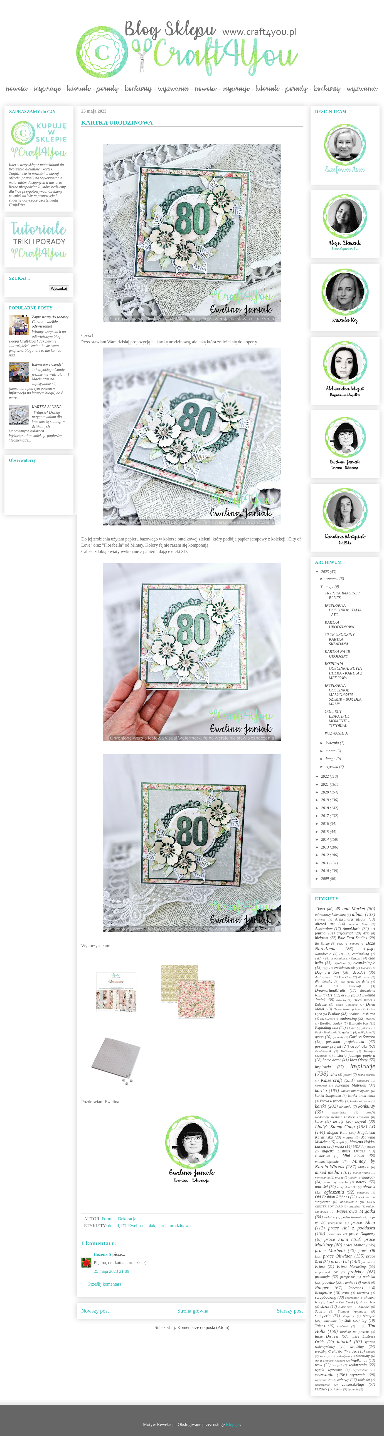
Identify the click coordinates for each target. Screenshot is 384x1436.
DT (330, 995)
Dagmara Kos (327, 972)
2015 (325, 832)
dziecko (341, 1000)
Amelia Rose (358, 924)
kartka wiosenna (360, 1101)
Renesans (355, 1288)
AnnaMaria (352, 929)
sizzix (325, 1306)
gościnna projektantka (345, 1042)
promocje (322, 1277)
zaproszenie (322, 1384)
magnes (348, 1137)
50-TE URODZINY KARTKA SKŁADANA (340, 639)
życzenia (353, 1389)
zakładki (364, 1380)
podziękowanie (351, 1217)
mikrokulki (322, 1156)
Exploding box (326, 1028)
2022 (325, 776)
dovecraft (354, 986)
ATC (366, 933)
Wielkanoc (359, 1360)
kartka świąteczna (328, 1096)
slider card (345, 1306)
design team (323, 977)
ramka (348, 1282)
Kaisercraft (331, 1080)
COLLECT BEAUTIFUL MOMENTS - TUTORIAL (337, 719)
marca (331, 751)
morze (339, 1177)
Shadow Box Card (340, 1302)
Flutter (351, 1028)
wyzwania (324, 1374)
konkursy (366, 1106)
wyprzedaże (360, 1369)
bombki (354, 943)
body (340, 943)
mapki (340, 1142)
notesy (361, 1182)
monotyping (322, 1177)
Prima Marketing (351, 1266)
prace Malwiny (355, 1245)
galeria (347, 1032)
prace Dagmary (362, 1234)
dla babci (364, 977)
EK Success (327, 1018)
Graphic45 (358, 1046)
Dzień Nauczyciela (346, 1009)
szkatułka (330, 1321)
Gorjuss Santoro (362, 1037)
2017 (325, 816)
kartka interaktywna (355, 1091)
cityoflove (340, 963)
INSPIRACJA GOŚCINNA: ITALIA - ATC (343, 610)
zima (339, 1389)
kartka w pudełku (332, 1101)
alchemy (320, 919)
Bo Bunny (322, 944)
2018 (325, 808)
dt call (113, 1225)
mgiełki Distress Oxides (343, 1151)
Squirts (320, 1311)
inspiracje (362, 1066)
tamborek (343, 1326)
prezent (366, 1262)
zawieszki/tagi (353, 1384)
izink (333, 1075)
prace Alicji (363, 1222)
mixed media (327, 1172)
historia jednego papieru (354, 1055)
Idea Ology (358, 1060)
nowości (321, 1187)
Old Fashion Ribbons (332, 1197)
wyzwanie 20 (323, 1380)
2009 (325, 879)
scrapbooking (325, 1297)
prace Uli (340, 1261)
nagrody (368, 1177)
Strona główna (193, 1311)
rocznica (363, 1293)
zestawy (321, 1389)
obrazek (369, 1187)
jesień (347, 1075)
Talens (320, 1326)
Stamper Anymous (352, 1311)
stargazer (349, 1316)
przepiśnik (347, 1277)
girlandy (338, 1037)
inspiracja (323, 1067)
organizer (355, 1206)
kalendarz (363, 1080)
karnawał (321, 1085)
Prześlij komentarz (105, 1284)
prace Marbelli (330, 1250)
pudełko (329, 1282)
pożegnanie (335, 1222)
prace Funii (336, 1239)
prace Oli (366, 1251)
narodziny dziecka (336, 1182)
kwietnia (333, 743)
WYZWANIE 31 (337, 733)
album (358, 914)
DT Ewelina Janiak (138, 1225)
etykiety (370, 1018)
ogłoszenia (334, 1192)
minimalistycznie (327, 1162)
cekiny (319, 958)
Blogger (233, 1424)
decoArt (359, 972)
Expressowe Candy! (47, 364)
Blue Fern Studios (352, 938)
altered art (324, 924)
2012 (325, 855)
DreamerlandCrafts (330, 990)
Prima (320, 1266)
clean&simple (364, 963)
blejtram (321, 938)
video (353, 1351)
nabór (353, 1177)
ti (358, 1326)
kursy (319, 1121)
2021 (325, 784)
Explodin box (358, 1023)
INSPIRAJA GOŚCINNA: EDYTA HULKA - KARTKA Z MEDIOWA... (343, 671)
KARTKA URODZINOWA (339, 624)
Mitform (364, 1167)
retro (345, 1293)
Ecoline (334, 1014)
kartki (320, 1106)
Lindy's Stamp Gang (335, 1126)
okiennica (363, 1192)
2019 (325, 800)
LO (372, 1126)
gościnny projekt (328, 1046)
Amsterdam (324, 929)
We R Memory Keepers (330, 1360)
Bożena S (102, 1254)
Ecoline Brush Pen (362, 1014)
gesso (319, 1037)
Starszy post (290, 1311)
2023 (325, 572)
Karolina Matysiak (350, 1085)
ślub (347, 1320)
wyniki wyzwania (328, 1370)
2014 (325, 839)
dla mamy (347, 981)
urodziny (357, 1347)
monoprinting (361, 1172)
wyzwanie (357, 1375)
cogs (326, 967)
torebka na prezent (354, 1332)
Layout (360, 1121)
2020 (325, 792)
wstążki (337, 1365)
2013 (325, 847)
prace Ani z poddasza (351, 1228)
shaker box (367, 1302)
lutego (331, 759)
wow (318, 1365)
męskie (371, 1146)
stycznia (332, 767)
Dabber (365, 967)
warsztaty (363, 1356)
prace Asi (334, 1234)
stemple (369, 1316)
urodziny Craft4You (329, 1351)
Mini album (353, 1156)
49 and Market (350, 908)
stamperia (323, 1316)
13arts (320, 909)
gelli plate (364, 1032)
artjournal (345, 933)
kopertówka (339, 1112)
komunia (345, 1106)
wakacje (325, 1356)
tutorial (344, 1341)
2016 (325, 824)
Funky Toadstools (326, 1032)
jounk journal (366, 1074)
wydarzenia (358, 1365)
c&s (341, 954)
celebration (338, 958)
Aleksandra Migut (350, 919)
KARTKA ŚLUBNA (47, 407)
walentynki (343, 1356)
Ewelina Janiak (331, 1023)
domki (319, 986)
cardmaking (360, 954)
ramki (366, 1282)
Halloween (347, 1051)
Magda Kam (337, 1132)
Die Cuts (345, 977)
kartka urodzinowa (174, 1225)
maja (330, 586)
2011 (325, 863)
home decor (332, 1060)
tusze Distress (327, 1336)
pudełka (369, 1277)
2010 (325, 871)
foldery (365, 1028)
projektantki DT (326, 1272)
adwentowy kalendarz (330, 915)
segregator (352, 1297)
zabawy (343, 1380)
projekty (355, 1271)
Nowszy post (95, 1311)
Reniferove (323, 1293)
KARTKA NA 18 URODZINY (337, 653)
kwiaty (338, 1121)
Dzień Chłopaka (347, 1004)
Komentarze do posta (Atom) (203, 1327)
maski (339, 1146)
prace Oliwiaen (338, 1256)
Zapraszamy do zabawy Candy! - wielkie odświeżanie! (50, 322)
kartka (321, 1090)
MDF (356, 1147)
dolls (365, 982)
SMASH (364, 1307)
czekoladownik (344, 968)
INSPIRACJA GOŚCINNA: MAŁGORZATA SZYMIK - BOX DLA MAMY (343, 694)
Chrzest (356, 958)
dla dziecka (323, 982)
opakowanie (348, 1202)
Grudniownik (323, 1051)
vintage (370, 1351)
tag (363, 1320)
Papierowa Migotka (355, 1211)
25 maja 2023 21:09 (111, 1271)
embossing (348, 1018)
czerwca (332, 579)
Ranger (322, 1287)
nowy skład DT (346, 1187)
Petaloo (329, 1217)
